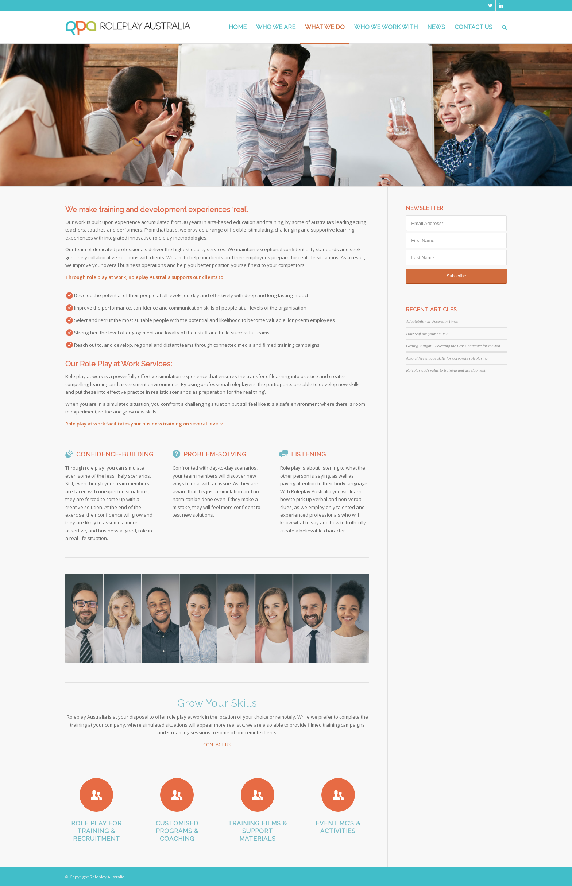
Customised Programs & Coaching (177, 831)
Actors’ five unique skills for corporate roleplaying (447, 358)
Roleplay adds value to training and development (445, 370)
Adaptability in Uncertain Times (432, 321)
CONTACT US (217, 744)
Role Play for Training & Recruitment (96, 831)
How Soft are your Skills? (426, 333)
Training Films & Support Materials (257, 831)
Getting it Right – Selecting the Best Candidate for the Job (453, 345)
